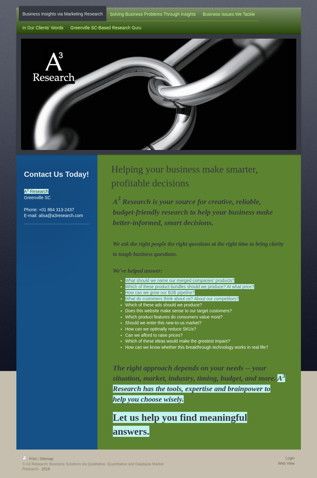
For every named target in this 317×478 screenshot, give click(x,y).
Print (30, 459)
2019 (46, 469)
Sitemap (46, 459)
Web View (286, 463)
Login (289, 458)
